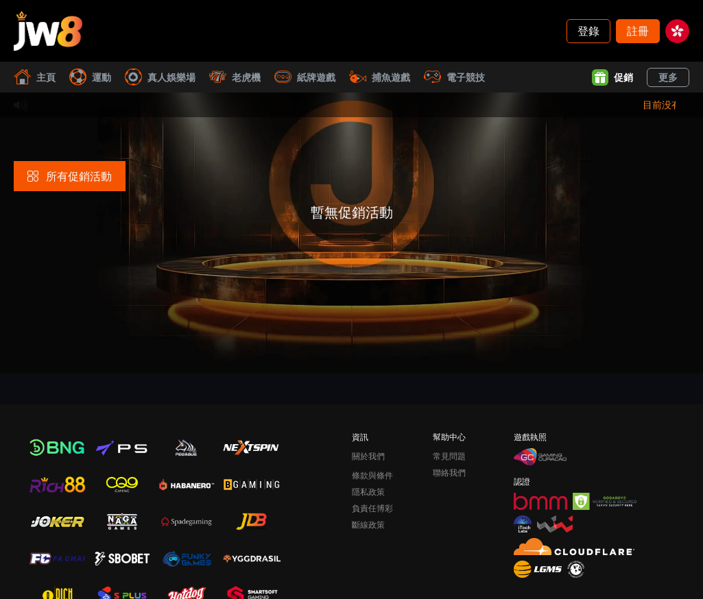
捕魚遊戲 (379, 77)
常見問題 (449, 456)
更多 (668, 77)
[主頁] (48, 31)
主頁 (35, 77)
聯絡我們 (449, 472)
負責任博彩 (372, 508)
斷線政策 (368, 524)
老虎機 (235, 77)
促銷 (612, 77)
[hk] (677, 31)
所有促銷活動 (69, 175)
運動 (90, 77)
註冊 (638, 30)
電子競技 (454, 77)
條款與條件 (372, 475)
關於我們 (368, 456)
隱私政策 (368, 492)
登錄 (588, 30)
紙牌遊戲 (304, 77)
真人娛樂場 (160, 77)
